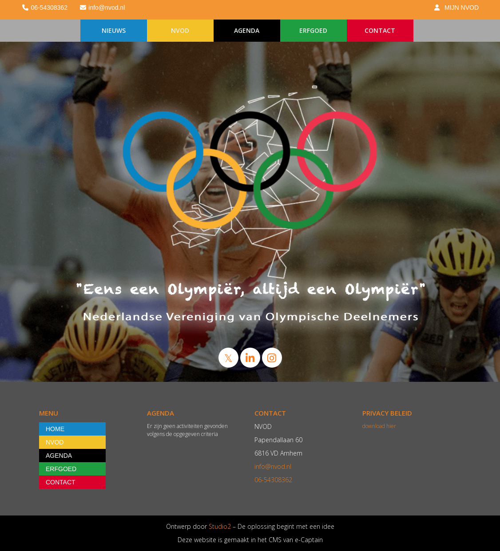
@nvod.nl (272, 466)
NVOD (180, 30)
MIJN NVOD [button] (456, 7)
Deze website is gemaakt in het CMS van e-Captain (250, 539)
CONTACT (380, 30)
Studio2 (219, 526)
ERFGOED (313, 30)
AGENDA (246, 30)
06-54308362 (273, 480)
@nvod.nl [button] (102, 7)
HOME (55, 428)
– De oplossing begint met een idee (282, 526)
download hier (379, 426)
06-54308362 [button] (44, 7)
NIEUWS (114, 30)
